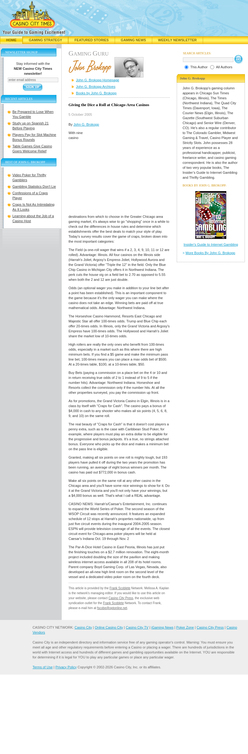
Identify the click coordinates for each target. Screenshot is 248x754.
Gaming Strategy (45, 40)
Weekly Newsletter (177, 40)
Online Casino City (109, 627)
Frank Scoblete (119, 588)
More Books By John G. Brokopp (210, 253)
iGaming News (162, 627)
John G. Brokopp (86, 124)
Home (11, 40)
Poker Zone (185, 627)
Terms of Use (43, 667)
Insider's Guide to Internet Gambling (211, 244)
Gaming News (133, 40)
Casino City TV (137, 627)
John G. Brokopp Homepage (97, 80)
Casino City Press (120, 598)
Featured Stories (91, 40)
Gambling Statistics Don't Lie (34, 186)
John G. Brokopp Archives (95, 86)
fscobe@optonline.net (112, 608)
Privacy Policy (66, 667)
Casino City (83, 627)
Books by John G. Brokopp (96, 93)
